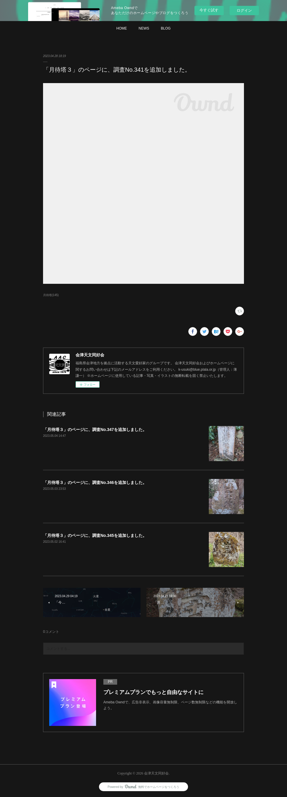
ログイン (244, 10)
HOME (121, 28)
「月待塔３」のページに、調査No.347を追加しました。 (95, 429)
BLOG (165, 28)
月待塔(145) (51, 295)
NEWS (144, 28)
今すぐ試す (208, 10)
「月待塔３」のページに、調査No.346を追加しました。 (95, 482)
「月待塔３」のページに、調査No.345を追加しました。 (95, 535)
